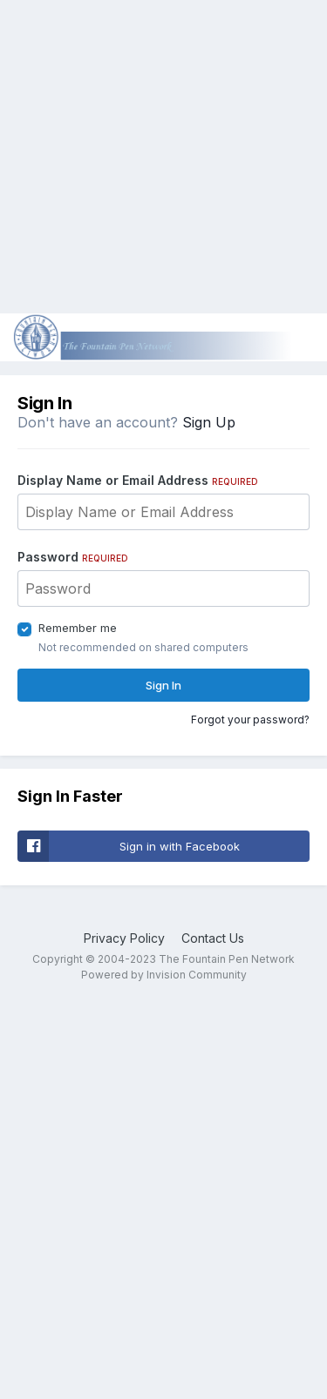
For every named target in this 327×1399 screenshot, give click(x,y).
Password (72, 556)
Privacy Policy (124, 938)
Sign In (163, 685)
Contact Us (212, 938)
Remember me (77, 628)
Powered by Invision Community (164, 974)
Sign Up (208, 422)
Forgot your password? (250, 719)
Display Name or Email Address (137, 480)
